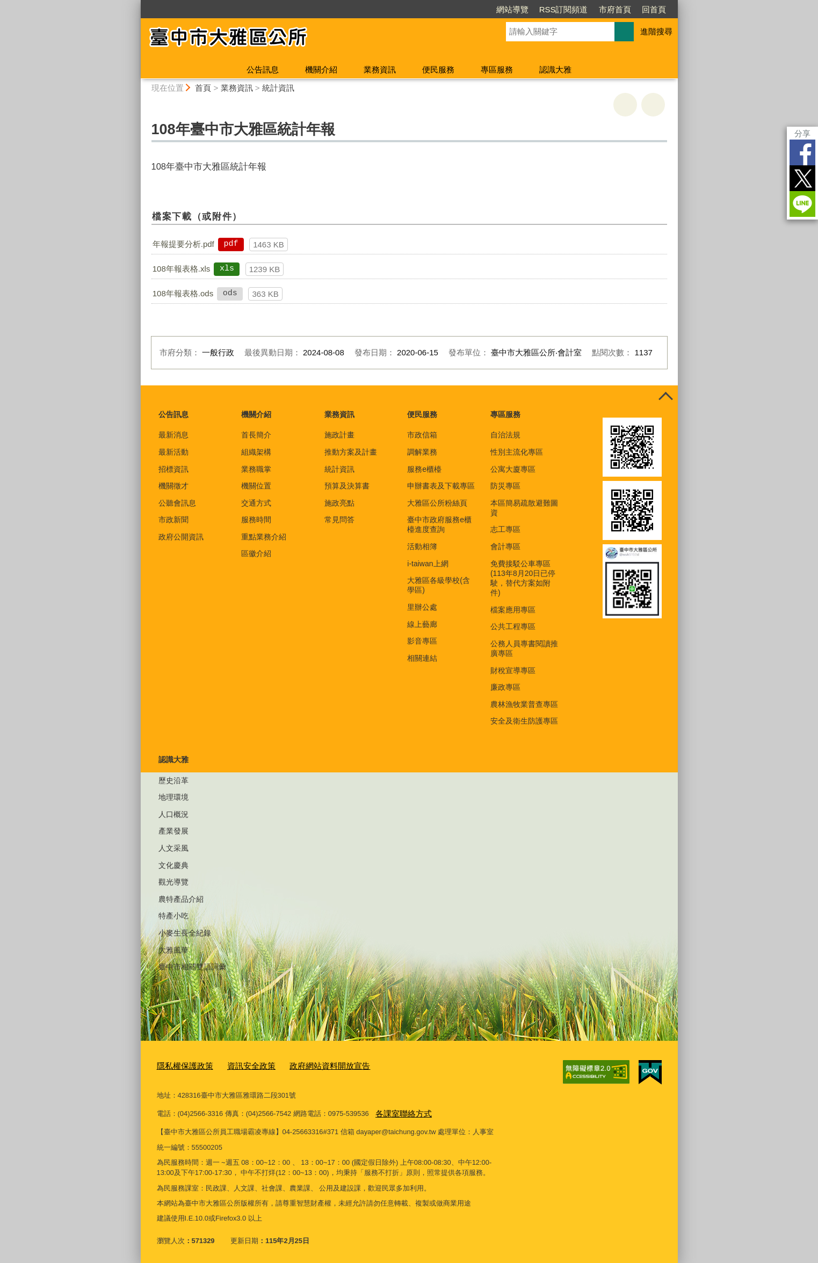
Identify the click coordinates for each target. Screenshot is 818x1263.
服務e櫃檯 (424, 469)
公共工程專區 (512, 626)
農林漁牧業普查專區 (524, 704)
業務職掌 (256, 469)
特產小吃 (173, 915)
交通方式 (256, 503)
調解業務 (422, 452)
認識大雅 (555, 69)
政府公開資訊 (181, 536)
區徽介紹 (256, 553)
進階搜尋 (656, 31)
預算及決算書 (347, 485)
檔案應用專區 (512, 609)
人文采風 (173, 848)
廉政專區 (505, 687)
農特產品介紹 (181, 899)
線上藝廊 (422, 624)
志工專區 (505, 529)
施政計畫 (339, 434)
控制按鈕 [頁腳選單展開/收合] (666, 397)
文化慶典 (173, 865)
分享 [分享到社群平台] (802, 133)
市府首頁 (615, 9)
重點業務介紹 (263, 536)
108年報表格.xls (182, 268)
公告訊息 (263, 69)
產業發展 (173, 831)
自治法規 (505, 434)
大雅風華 (173, 950)
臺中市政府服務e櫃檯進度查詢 (439, 524)
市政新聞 (173, 519)
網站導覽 (512, 9)
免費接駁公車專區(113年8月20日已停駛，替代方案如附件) (522, 578)
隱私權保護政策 (181, 1065)
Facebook (802, 152)
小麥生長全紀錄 (184, 933)
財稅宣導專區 (512, 670)
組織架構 (256, 452)
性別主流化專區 (516, 452)
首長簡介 (256, 434)
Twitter (802, 178)
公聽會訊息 (177, 503)
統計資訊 (278, 87)
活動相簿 (422, 546)
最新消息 (173, 434)
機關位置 (256, 485)
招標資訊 (173, 469)
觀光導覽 (173, 882)
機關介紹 (321, 69)
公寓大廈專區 (512, 469)
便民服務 (438, 69)
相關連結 (422, 658)
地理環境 (173, 797)
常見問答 (339, 519)
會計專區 (505, 546)
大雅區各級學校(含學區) (438, 585)
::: (136, 4)
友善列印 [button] (625, 104)
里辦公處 (422, 607)
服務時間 (256, 519)
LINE (802, 204)
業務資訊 (380, 69)
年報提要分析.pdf (183, 244)
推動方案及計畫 (350, 452)
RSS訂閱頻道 (563, 9)
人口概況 (173, 814)
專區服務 (497, 69)
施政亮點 (339, 503)
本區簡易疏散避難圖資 (524, 508)
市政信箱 (422, 434)
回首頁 (654, 9)
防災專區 (505, 485)
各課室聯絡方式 (399, 1110)
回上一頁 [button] (653, 104)
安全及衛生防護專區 (524, 721)
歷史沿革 (173, 780)
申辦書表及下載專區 (441, 485)
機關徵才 (173, 485)
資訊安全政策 (241, 1065)
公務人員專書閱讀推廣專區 (524, 648)
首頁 (203, 87)
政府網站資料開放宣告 (310, 1065)
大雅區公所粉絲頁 (437, 503)
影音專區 (422, 641)
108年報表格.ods (183, 293)
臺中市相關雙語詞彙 (192, 966)
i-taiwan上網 (427, 563)
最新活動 (173, 452)
